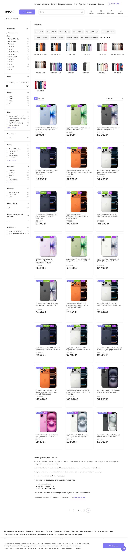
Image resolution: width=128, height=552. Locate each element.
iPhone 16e (11, 62)
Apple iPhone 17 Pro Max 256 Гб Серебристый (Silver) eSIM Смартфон (108, 172)
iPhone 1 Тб (39, 32)
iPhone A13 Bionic (92, 32)
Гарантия (82, 4)
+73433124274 (114, 4)
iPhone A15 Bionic (41, 37)
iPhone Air (11, 44)
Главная (7, 19)
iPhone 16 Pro (12, 54)
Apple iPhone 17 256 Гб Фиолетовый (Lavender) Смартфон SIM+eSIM (44, 261)
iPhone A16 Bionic (57, 37)
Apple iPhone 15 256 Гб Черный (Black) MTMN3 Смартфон (108, 436)
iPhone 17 (11, 46)
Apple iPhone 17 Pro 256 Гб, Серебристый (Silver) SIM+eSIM (78, 349)
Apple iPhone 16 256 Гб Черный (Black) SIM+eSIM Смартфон (108, 391)
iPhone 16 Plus (12, 57)
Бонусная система (65, 4)
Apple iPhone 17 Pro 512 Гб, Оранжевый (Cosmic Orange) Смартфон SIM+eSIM (77, 305)
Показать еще (105, 37)
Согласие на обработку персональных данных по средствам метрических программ (51, 534)
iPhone (8, 36)
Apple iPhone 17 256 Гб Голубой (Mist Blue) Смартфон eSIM (47, 129)
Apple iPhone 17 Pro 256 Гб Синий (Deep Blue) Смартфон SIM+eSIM (109, 349)
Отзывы (101, 4)
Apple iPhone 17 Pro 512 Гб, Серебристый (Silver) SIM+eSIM (109, 304)
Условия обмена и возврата (14, 531)
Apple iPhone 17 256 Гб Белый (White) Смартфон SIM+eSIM (108, 260)
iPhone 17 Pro (12, 41)
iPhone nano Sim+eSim (89, 37)
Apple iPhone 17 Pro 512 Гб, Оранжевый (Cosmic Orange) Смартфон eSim (77, 216)
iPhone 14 (11, 67)
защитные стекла (44, 484)
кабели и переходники (46, 489)
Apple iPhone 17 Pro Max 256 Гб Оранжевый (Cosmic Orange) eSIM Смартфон (79, 172)
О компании (91, 4)
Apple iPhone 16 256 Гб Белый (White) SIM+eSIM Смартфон (77, 436)
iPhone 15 (11, 64)
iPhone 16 (11, 59)
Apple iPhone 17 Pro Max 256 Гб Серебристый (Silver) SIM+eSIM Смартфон (78, 392)
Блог (75, 4)
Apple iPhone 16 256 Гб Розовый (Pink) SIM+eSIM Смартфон (47, 436)
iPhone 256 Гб (64, 32)
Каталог (27, 12)
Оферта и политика (11, 534)
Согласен (113, 546)
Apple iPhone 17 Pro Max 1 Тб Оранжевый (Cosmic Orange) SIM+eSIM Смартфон (46, 392)
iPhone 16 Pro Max (13, 51)
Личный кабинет (86, 531)
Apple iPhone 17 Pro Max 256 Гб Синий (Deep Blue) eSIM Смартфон (47, 216)
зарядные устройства (46, 486)
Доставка (45, 4)
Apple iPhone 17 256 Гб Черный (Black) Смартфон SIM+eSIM (47, 304)
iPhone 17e (11, 49)
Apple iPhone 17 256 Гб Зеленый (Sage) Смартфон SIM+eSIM (78, 260)
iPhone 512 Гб (78, 32)
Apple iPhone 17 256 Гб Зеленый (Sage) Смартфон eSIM (78, 129)
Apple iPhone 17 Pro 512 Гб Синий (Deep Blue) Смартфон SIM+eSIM (48, 349)
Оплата (53, 4)
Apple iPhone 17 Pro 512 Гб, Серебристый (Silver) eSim (107, 215)
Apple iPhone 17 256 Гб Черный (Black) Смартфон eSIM (108, 129)
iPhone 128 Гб (51, 32)
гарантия (61, 476)
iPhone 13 (11, 69)
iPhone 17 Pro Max (13, 39)
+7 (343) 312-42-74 (78, 497)
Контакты (37, 4)
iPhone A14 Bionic (108, 32)
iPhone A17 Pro (72, 37)
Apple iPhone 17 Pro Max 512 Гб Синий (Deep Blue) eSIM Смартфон (47, 172)
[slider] (7, 85)
